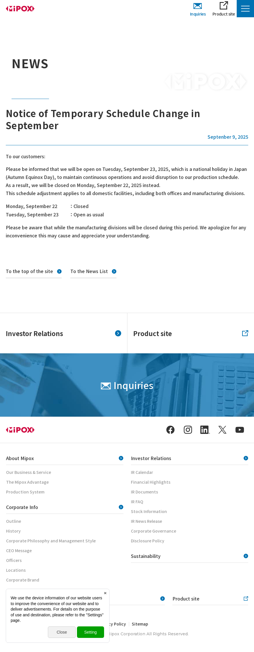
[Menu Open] (245, 8)
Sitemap (140, 624)
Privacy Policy (112, 624)
